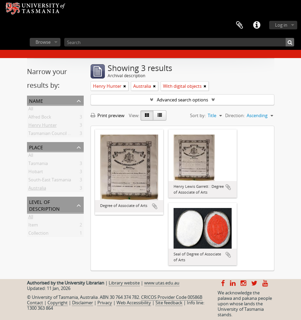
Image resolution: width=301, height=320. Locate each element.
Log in (281, 25)
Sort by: (198, 115)
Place (36, 146)
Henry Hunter (42, 126)
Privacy (104, 303)
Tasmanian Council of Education (60, 134)
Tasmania (38, 165)
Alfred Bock (39, 118)
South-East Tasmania (49, 181)
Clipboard (239, 25)
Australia (37, 189)
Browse (43, 42)
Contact (35, 303)
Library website (124, 283)
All (30, 110)
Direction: (235, 115)
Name (36, 100)
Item (33, 226)
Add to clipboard (154, 206)
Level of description (44, 205)
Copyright (57, 303)
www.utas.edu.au (161, 283)
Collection (38, 234)
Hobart (35, 173)
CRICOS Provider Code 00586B (171, 297)
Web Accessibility (134, 303)
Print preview (107, 115)
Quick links (256, 25)
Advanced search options (182, 100)
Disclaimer (82, 303)
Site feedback (168, 303)
